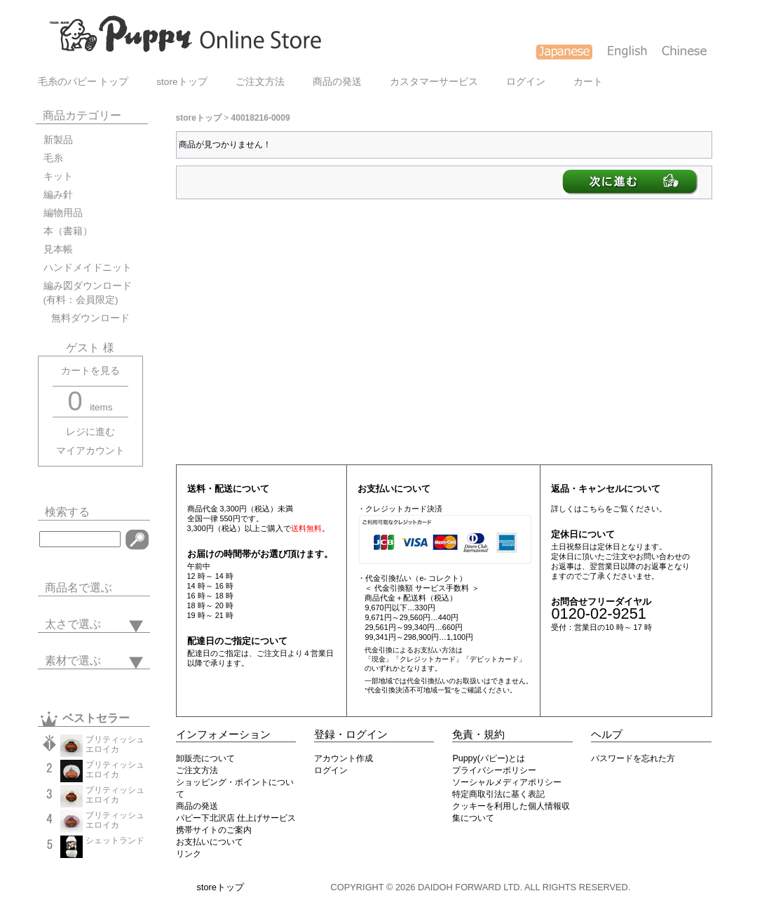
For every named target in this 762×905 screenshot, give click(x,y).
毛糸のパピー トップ (83, 81)
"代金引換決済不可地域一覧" (409, 690)
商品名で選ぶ (78, 588)
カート (588, 81)
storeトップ (181, 81)
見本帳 (58, 249)
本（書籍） (68, 231)
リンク (188, 854)
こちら (593, 508)
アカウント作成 (343, 758)
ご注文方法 (260, 81)
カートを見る (90, 371)
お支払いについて (209, 842)
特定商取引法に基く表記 (498, 794)
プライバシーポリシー (494, 770)
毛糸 (53, 158)
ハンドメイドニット (87, 267)
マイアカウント (90, 450)
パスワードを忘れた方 (633, 758)
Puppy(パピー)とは (488, 758)
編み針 (58, 194)
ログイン (525, 81)
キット (58, 176)
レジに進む (90, 432)
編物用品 (63, 213)
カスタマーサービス (434, 81)
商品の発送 (337, 81)
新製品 (58, 140)
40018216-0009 (260, 118)
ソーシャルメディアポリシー (507, 782)
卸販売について (205, 758)
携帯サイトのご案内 (214, 830)
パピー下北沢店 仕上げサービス (236, 818)
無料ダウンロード (86, 318)
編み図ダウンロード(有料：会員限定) (87, 293)
